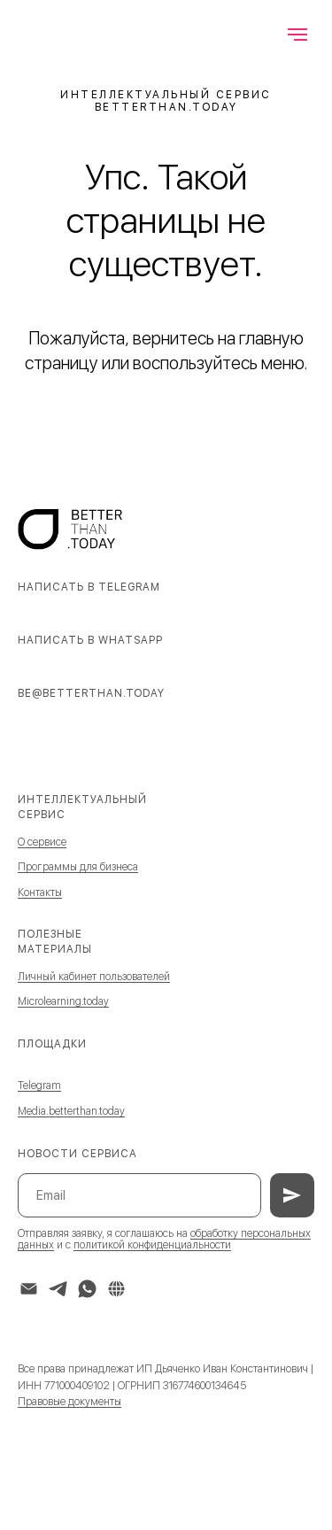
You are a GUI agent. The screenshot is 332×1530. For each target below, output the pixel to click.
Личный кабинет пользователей (94, 976)
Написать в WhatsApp (90, 640)
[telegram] (58, 1289)
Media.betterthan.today (71, 1111)
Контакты (40, 892)
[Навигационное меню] (297, 34)
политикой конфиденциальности (152, 1245)
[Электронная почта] (29, 1289)
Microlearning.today (63, 1001)
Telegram (39, 1085)
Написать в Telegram (89, 587)
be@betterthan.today (91, 693)
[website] (116, 1289)
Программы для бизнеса (78, 867)
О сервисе (42, 842)
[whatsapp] (87, 1289)
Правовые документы (69, 1401)
